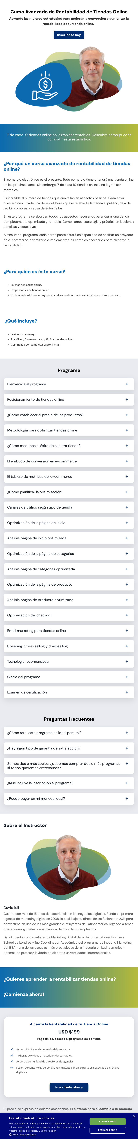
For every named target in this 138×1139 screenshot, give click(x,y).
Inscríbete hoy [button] (69, 35)
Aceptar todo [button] (107, 1121)
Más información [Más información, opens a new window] (47, 1130)
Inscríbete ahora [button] (69, 1087)
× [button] (134, 1116)
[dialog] (69, 1126)
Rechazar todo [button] (107, 1130)
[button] (47, 1134)
